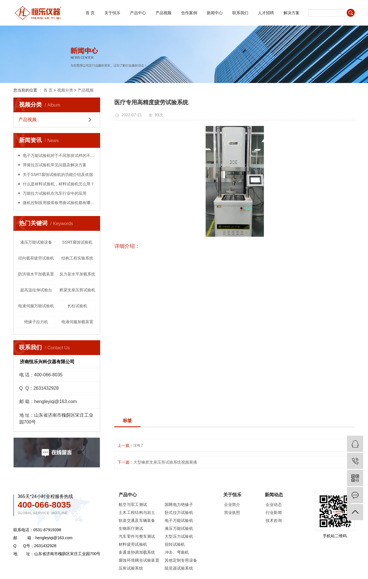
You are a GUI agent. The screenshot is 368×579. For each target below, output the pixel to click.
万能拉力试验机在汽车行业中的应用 (54, 193)
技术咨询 (274, 520)
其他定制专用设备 (181, 560)
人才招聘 (266, 13)
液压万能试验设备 (36, 242)
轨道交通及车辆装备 (137, 520)
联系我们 (240, 13)
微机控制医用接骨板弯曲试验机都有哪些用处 (59, 202)
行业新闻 (274, 512)
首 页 (90, 13)
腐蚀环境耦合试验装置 (139, 560)
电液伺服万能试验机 (36, 306)
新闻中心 (215, 13)
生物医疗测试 (131, 528)
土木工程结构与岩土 (137, 512)
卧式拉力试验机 (179, 512)
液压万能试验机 (179, 528)
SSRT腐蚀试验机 (77, 242)
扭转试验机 (175, 544)
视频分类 (65, 90)
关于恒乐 (112, 13)
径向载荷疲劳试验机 (36, 258)
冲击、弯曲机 (177, 552)
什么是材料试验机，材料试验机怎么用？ (58, 184)
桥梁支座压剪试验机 (77, 290)
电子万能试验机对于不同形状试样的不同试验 (59, 155)
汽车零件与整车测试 (137, 536)
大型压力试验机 (179, 536)
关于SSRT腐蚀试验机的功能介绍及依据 (57, 174)
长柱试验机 (77, 306)
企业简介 (232, 504)
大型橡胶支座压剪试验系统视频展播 (165, 462)
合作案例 (189, 13)
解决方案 (291, 13)
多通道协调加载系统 (137, 552)
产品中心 (138, 13)
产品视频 (163, 13)
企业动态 (274, 504)
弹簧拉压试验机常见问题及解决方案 (54, 165)
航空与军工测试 (133, 504)
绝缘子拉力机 (36, 321)
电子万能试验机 (179, 520)
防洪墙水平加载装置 (36, 274)
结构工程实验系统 (77, 258)
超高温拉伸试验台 (36, 290)
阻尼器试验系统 (179, 568)
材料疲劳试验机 (133, 544)
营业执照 (232, 512)
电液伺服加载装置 (77, 321)
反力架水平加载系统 (77, 274)
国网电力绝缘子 (179, 504)
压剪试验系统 (131, 568)
